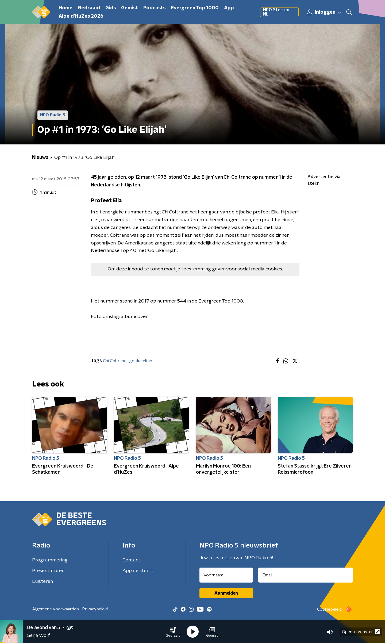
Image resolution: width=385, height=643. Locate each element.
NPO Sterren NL (279, 12)
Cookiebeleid (329, 609)
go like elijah (140, 361)
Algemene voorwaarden (55, 609)
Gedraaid (89, 8)
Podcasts (154, 8)
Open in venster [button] (361, 631)
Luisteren (42, 581)
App (229, 8)
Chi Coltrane (114, 361)
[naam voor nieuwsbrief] (226, 575)
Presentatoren (48, 570)
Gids (110, 8)
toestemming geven (203, 269)
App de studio (137, 570)
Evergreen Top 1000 (195, 8)
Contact (131, 560)
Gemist (129, 8)
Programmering (50, 560)
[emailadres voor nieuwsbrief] (305, 575)
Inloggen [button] (324, 12)
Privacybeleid (95, 609)
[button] (173, 631)
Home (65, 8)
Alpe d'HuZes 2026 (81, 16)
